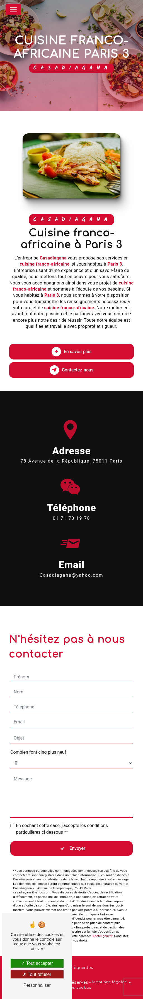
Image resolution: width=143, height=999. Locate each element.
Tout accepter (37, 963)
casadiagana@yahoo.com (71, 567)
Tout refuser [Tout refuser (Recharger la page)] (37, 974)
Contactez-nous (71, 370)
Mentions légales (109, 982)
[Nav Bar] (13, 9)
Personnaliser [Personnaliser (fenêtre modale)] (37, 985)
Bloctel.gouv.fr (102, 928)
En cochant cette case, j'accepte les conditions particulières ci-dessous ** (62, 821)
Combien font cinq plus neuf (38, 744)
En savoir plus (71, 351)
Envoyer (77, 840)
